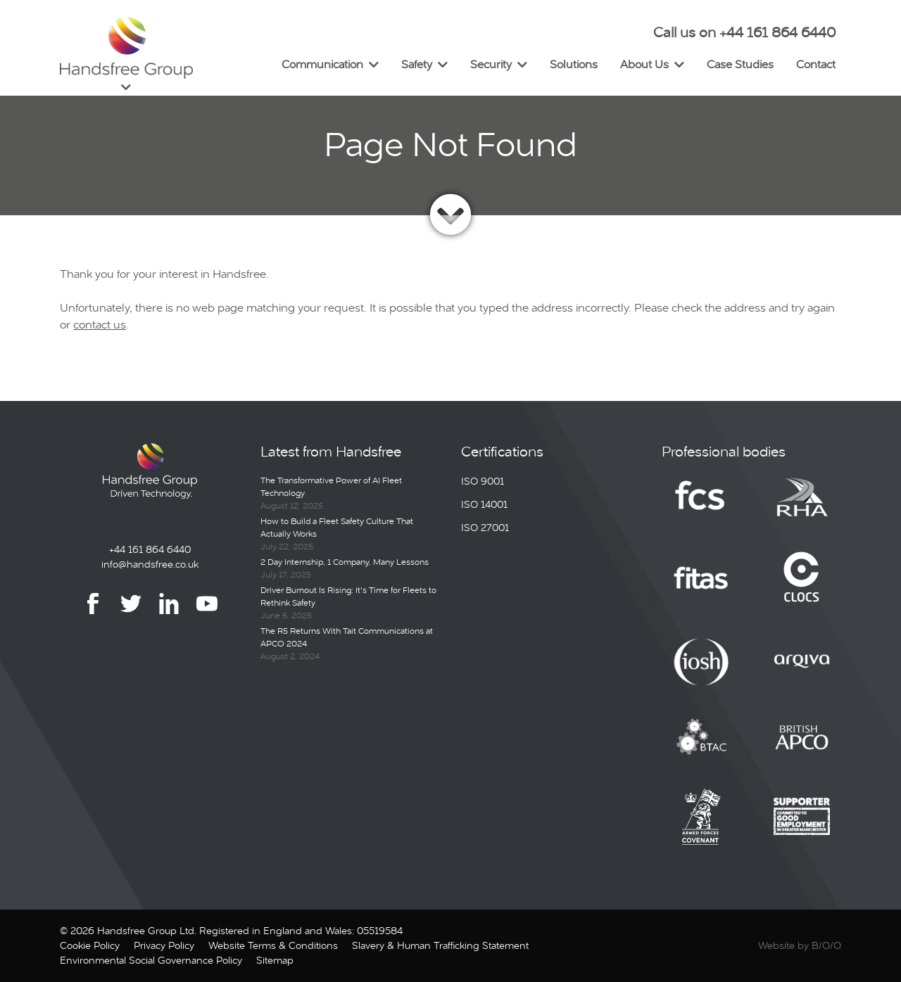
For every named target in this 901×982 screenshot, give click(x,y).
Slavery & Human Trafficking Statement (440, 945)
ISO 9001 (482, 481)
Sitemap (275, 960)
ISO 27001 (485, 527)
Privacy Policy (164, 945)
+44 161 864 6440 (150, 549)
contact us (99, 324)
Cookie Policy (90, 945)
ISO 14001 (484, 504)
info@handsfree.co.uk (150, 564)
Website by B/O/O (799, 945)
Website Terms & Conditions (273, 945)
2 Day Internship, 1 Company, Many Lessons (344, 562)
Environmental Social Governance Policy (151, 960)
